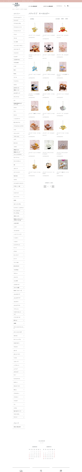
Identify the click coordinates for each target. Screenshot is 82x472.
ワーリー (15, 335)
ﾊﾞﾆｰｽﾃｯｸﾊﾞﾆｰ (16, 195)
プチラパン (16, 222)
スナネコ (15, 146)
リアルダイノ (16, 319)
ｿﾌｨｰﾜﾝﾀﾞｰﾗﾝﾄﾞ (17, 158)
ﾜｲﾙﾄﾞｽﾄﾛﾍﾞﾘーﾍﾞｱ (17, 330)
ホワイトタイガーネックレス (18, 267)
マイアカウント (59, 5)
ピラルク (15, 206)
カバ (14, 82)
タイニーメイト (17, 161)
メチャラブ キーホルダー (25, 9)
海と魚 (15, 61)
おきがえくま (16, 72)
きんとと (15, 94)
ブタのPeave (16, 219)
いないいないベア (17, 42)
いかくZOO (16, 35)
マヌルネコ (16, 281)
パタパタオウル (17, 190)
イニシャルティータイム (18, 39)
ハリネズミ (16, 198)
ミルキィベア (16, 292)
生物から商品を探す (18, 344)
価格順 (62, 18)
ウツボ (15, 56)
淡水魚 (15, 163)
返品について (39, 446)
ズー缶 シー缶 (17, 153)
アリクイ (15, 30)
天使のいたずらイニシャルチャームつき (18, 181)
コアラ (15, 114)
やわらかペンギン (17, 311)
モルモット (16, 308)
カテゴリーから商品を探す (48, 6)
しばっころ (16, 138)
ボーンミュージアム (18, 276)
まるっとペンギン (17, 287)
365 (14, 135)
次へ (52, 186)
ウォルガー (16, 48)
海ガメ (15, 58)
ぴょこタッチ (16, 208)
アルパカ (15, 33)
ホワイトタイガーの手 (18, 270)
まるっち (15, 284)
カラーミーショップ (31, 466)
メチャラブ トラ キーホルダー (49, 133)
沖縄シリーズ (16, 74)
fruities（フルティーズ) (18, 236)
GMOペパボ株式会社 (45, 466)
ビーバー (15, 211)
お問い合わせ (66, 446)
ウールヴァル (16, 67)
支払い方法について (40, 448)
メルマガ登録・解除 (55, 442)
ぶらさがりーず (17, 230)
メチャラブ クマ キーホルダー (34, 35)
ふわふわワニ (16, 245)
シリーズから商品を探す (32, 6)
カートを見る (66, 444)
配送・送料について (40, 444)
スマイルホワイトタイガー (18, 150)
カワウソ (15, 88)
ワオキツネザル (17, 332)
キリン (15, 91)
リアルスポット (17, 316)
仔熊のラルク (16, 122)
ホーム (14, 9)
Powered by (41, 469)
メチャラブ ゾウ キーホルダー (63, 113)
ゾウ (14, 155)
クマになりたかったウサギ (18, 103)
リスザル (15, 327)
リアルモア (16, 322)
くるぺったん (16, 112)
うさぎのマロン (17, 50)
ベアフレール (16, 251)
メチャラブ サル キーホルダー (63, 35)
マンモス (15, 289)
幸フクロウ (16, 117)
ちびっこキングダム (18, 166)
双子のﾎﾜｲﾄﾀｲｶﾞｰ (17, 217)
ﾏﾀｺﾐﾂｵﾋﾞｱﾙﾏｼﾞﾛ (17, 278)
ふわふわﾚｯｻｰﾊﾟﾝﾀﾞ (17, 242)
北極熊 (15, 263)
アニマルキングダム (18, 22)
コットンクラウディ (18, 127)
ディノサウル (16, 175)
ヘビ (14, 255)
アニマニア (16, 19)
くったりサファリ (17, 97)
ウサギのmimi (16, 53)
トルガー (15, 187)
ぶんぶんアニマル (17, 248)
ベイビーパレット (17, 253)
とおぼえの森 (16, 184)
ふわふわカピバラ (17, 240)
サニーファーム (17, 129)
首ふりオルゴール (17, 99)
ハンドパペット (17, 200)
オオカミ (15, 69)
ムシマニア (16, 297)
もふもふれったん (17, 305)
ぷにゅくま (16, 225)
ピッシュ (15, 203)
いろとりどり (16, 45)
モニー (15, 303)
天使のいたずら (17, 178)
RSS (52, 444)
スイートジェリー (17, 140)
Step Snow (16, 143)
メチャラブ (18, 9)
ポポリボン (16, 273)
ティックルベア (17, 173)
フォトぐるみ (16, 214)
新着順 (66, 18)
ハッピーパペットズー (18, 192)
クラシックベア (17, 109)
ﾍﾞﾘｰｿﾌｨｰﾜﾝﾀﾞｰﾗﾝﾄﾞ (17, 258)
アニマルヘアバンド (18, 27)
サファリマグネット (18, 132)
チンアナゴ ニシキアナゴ (18, 170)
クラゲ (15, 106)
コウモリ (15, 120)
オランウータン (17, 79)
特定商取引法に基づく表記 (41, 450)
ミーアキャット (17, 295)
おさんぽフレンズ (17, 77)
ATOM (55, 444)
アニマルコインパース (18, 24)
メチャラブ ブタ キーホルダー (63, 54)
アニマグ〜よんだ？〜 (18, 16)
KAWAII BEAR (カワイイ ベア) (18, 86)
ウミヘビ (15, 64)
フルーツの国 (16, 233)
